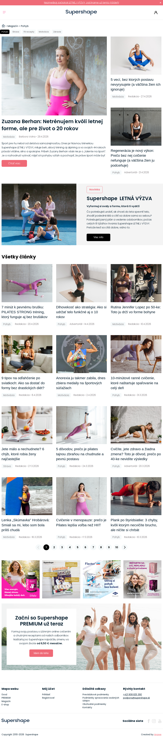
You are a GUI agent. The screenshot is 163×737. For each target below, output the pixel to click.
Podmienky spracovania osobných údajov (101, 699)
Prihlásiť (155, 12)
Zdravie (57, 31)
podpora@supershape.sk (136, 697)
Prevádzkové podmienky (96, 694)
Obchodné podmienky (94, 704)
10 (116, 547)
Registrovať (48, 697)
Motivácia (44, 31)
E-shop (5, 704)
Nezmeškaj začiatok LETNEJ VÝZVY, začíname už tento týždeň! (81, 2)
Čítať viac (14, 163)
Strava (15, 31)
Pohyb (5, 31)
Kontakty (87, 707)
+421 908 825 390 (132, 694)
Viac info (98, 237)
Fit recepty (29, 31)
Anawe (157, 734)
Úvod (4, 694)
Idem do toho (41, 653)
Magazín (6, 701)
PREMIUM (6, 697)
